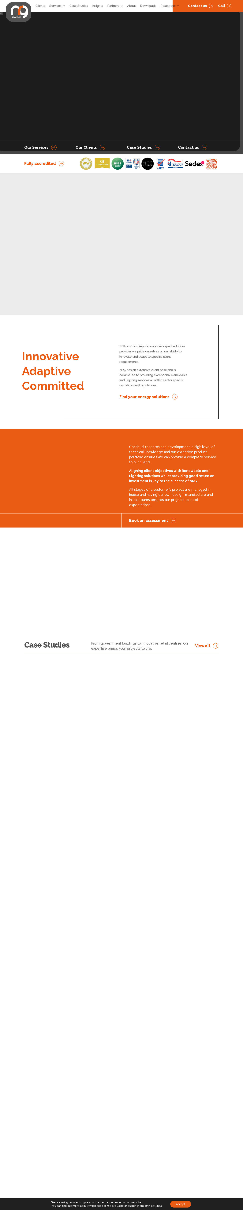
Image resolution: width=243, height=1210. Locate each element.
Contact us (197, 6)
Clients (40, 6)
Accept (180, 1204)
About (131, 6)
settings (156, 1205)
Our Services (36, 147)
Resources (168, 6)
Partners (113, 6)
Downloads (148, 6)
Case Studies (78, 6)
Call (221, 6)
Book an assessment (148, 520)
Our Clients (86, 147)
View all (202, 646)
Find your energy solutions (144, 397)
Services (55, 6)
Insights (97, 6)
